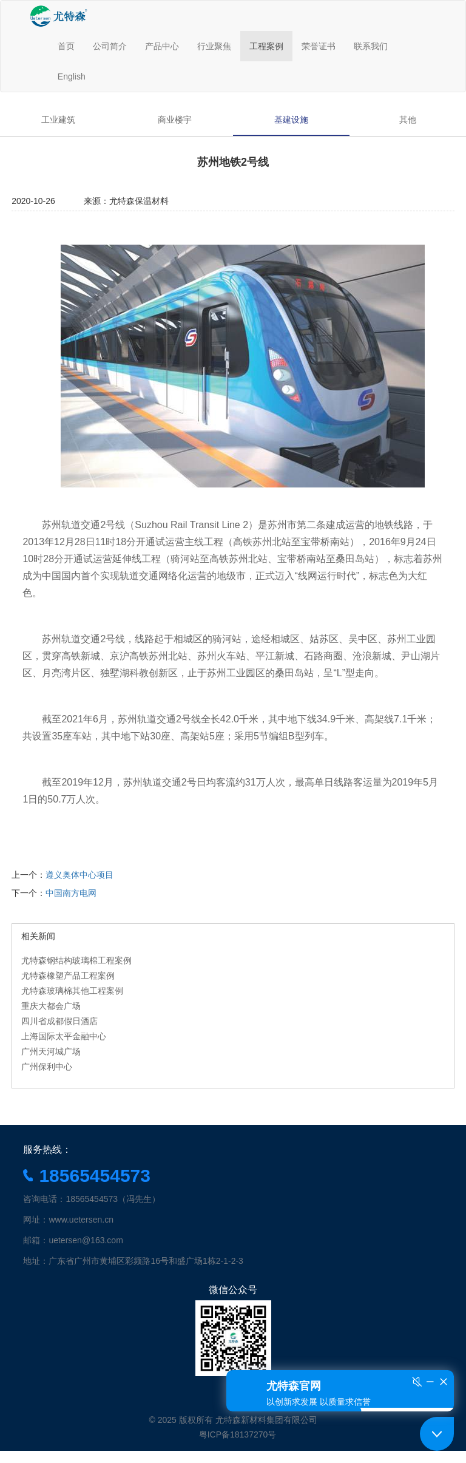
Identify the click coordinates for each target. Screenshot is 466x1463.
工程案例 (266, 46)
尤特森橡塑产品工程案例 (68, 975)
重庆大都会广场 (51, 1006)
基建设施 (291, 119)
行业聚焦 (214, 46)
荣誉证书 (319, 46)
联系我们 (371, 46)
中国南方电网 (71, 893)
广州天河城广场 (51, 1051)
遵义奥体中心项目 (79, 875)
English (72, 76)
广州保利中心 (46, 1066)
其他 (407, 119)
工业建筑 (58, 119)
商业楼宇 (175, 119)
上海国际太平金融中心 (63, 1036)
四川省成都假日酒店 (59, 1021)
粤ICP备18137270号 (238, 1434)
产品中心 (162, 46)
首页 (66, 46)
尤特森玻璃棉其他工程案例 (72, 991)
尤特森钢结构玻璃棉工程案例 (76, 960)
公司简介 (110, 46)
